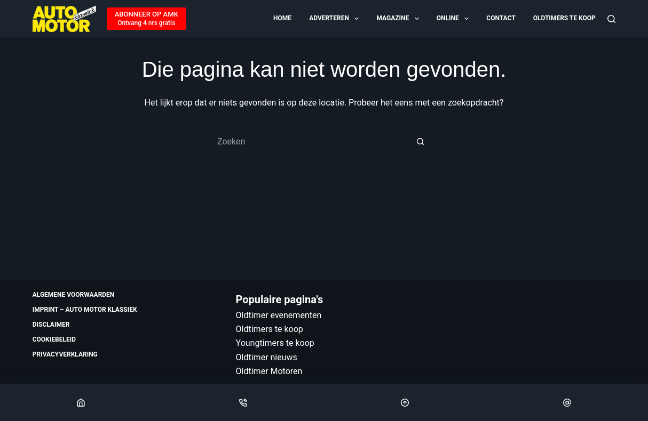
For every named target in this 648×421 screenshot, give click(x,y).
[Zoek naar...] (313, 141)
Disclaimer (51, 324)
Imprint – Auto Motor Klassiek (85, 309)
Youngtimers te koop (275, 343)
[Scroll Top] (405, 402)
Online (453, 18)
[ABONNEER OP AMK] (146, 18)
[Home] (81, 402)
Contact (500, 18)
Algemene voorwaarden (74, 294)
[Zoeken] (611, 19)
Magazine (398, 18)
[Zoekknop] (420, 141)
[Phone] (243, 402)
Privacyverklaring (65, 354)
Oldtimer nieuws (266, 357)
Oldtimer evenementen (279, 315)
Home (282, 18)
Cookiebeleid (54, 339)
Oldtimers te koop (564, 18)
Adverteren (334, 18)
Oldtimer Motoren (269, 371)
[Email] (567, 402)
